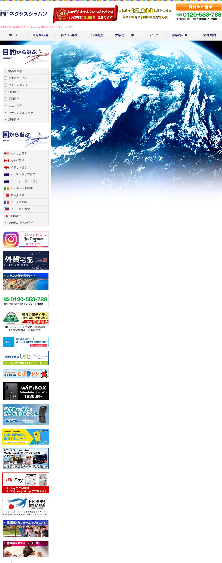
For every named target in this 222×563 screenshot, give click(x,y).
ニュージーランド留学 (24, 181)
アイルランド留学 (21, 188)
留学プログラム (48, 27)
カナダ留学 (17, 160)
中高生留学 (15, 71)
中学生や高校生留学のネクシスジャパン (19, 27)
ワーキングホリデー (20, 112)
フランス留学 (18, 202)
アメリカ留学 (18, 153)
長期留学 (13, 98)
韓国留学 (16, 215)
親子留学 (13, 119)
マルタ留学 (17, 195)
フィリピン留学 (20, 208)
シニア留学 (15, 105)
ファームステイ (18, 85)
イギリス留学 (18, 167)
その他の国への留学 (20, 222)
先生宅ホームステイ (20, 78)
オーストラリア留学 (22, 174)
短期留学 (13, 91)
